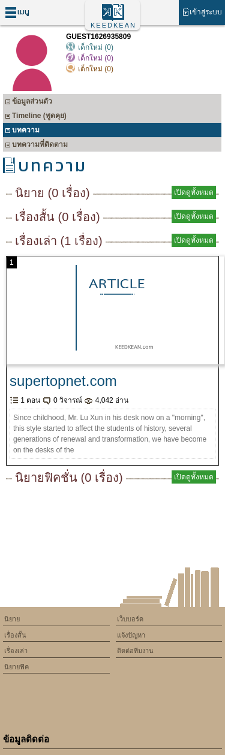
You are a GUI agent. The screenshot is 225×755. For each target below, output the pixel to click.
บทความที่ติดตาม (36, 146)
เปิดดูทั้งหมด (194, 192)
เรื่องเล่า (16, 650)
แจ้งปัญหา (131, 635)
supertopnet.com (63, 381)
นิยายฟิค (16, 667)
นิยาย (12, 619)
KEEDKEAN (113, 25)
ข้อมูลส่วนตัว (28, 102)
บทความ (22, 131)
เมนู (17, 12)
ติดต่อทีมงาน (135, 650)
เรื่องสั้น (15, 635)
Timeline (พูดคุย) (36, 117)
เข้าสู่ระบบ (202, 12)
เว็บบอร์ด (130, 619)
